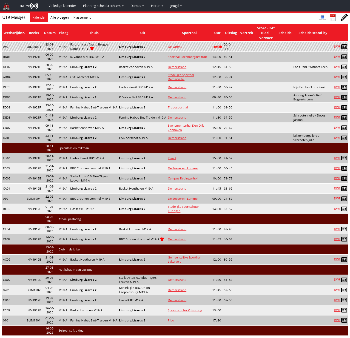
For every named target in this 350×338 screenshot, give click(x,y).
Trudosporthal (178, 107)
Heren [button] (157, 5)
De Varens (175, 47)
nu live (25, 5)
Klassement (82, 17)
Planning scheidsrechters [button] (103, 5)
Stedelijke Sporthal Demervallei (181, 77)
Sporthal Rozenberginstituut (187, 57)
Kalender (39, 17)
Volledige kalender (62, 5)
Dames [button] (137, 5)
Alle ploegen (60, 17)
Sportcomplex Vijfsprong (185, 310)
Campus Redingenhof (183, 178)
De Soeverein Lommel (183, 168)
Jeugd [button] (176, 5)
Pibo (171, 320)
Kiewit (172, 158)
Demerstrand (177, 67)
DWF (337, 46)
